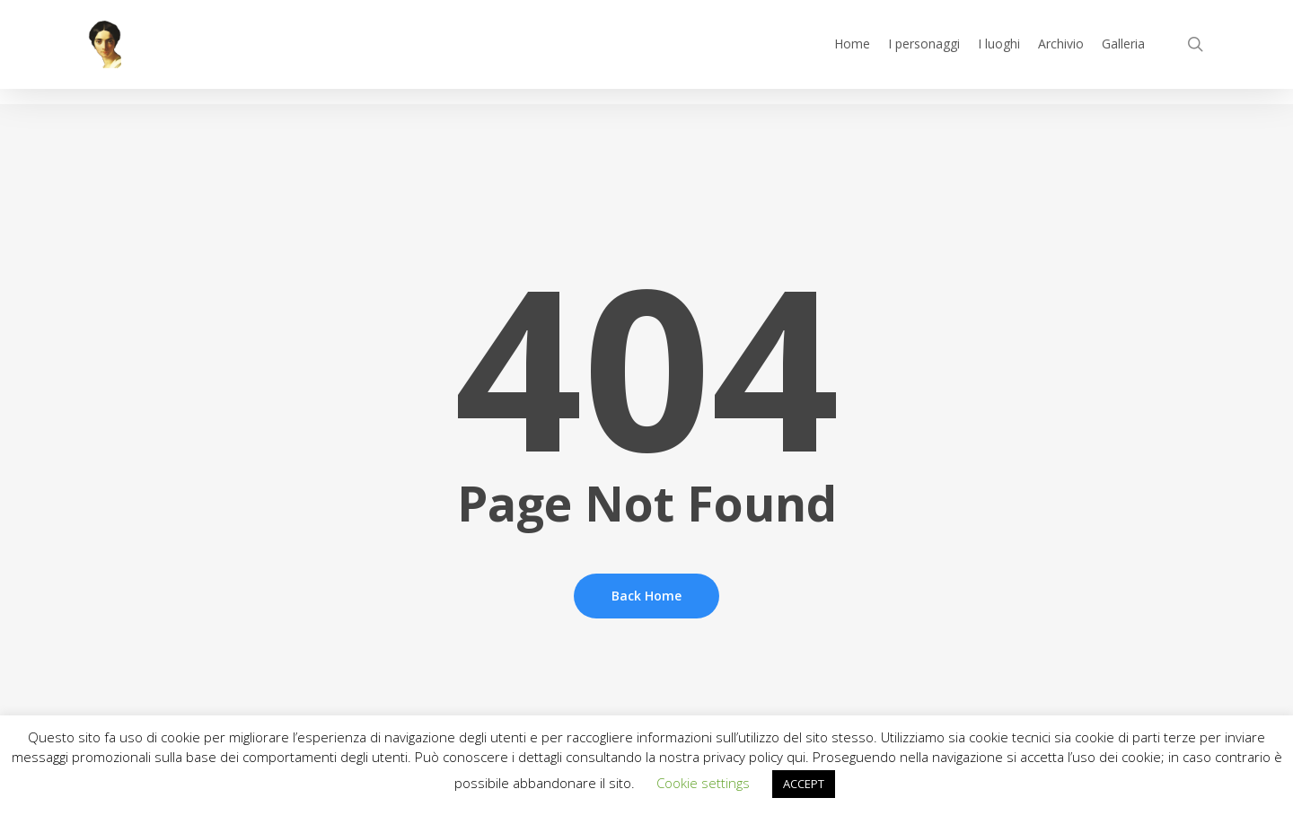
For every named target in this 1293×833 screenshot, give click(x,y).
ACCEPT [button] (803, 784)
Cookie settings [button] (703, 783)
